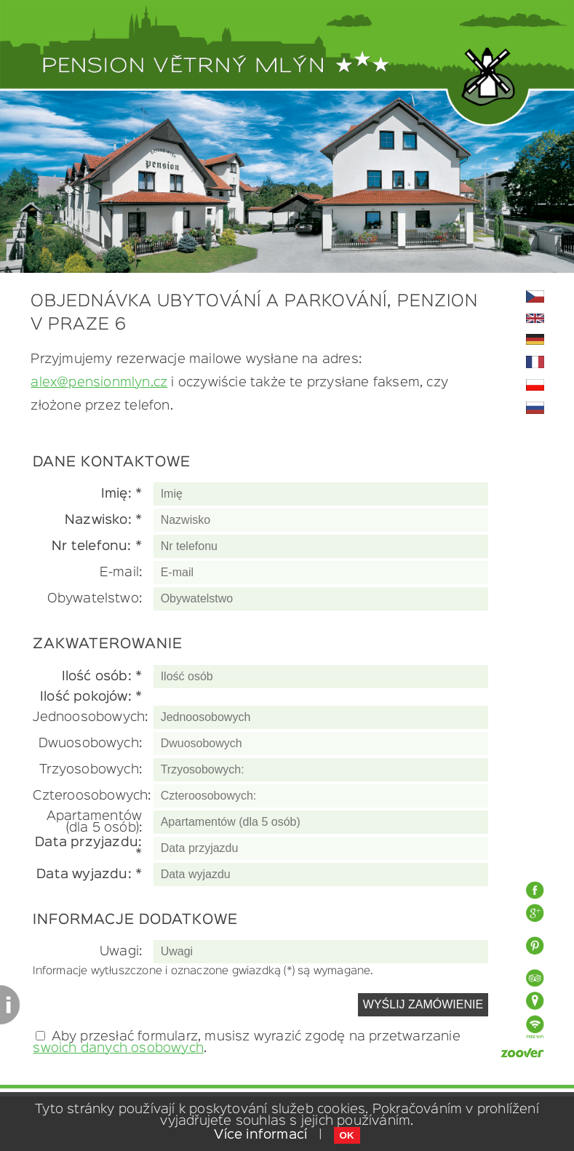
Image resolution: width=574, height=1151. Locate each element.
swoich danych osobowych (118, 1048)
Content (10, 1004)
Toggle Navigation (548, 40)
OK (347, 1135)
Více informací (260, 1135)
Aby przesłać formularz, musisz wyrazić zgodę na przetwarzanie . (246, 1042)
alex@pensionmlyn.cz (99, 383)
